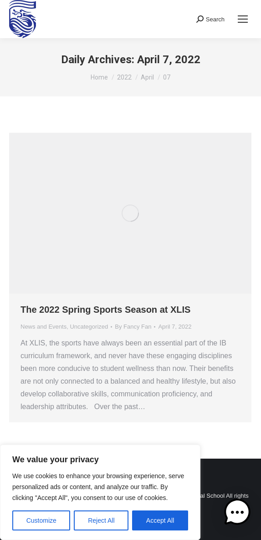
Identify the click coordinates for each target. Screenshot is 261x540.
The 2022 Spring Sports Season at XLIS (105, 310)
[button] (237, 514)
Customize (41, 520)
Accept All (160, 520)
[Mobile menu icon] (243, 19)
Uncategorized (89, 326)
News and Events (43, 326)
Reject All (101, 520)
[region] (100, 492)
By (133, 326)
